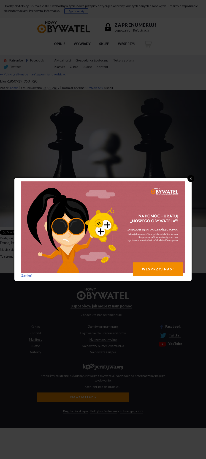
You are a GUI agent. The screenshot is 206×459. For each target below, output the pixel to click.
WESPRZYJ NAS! (158, 269)
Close (190, 178)
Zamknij (26, 275)
